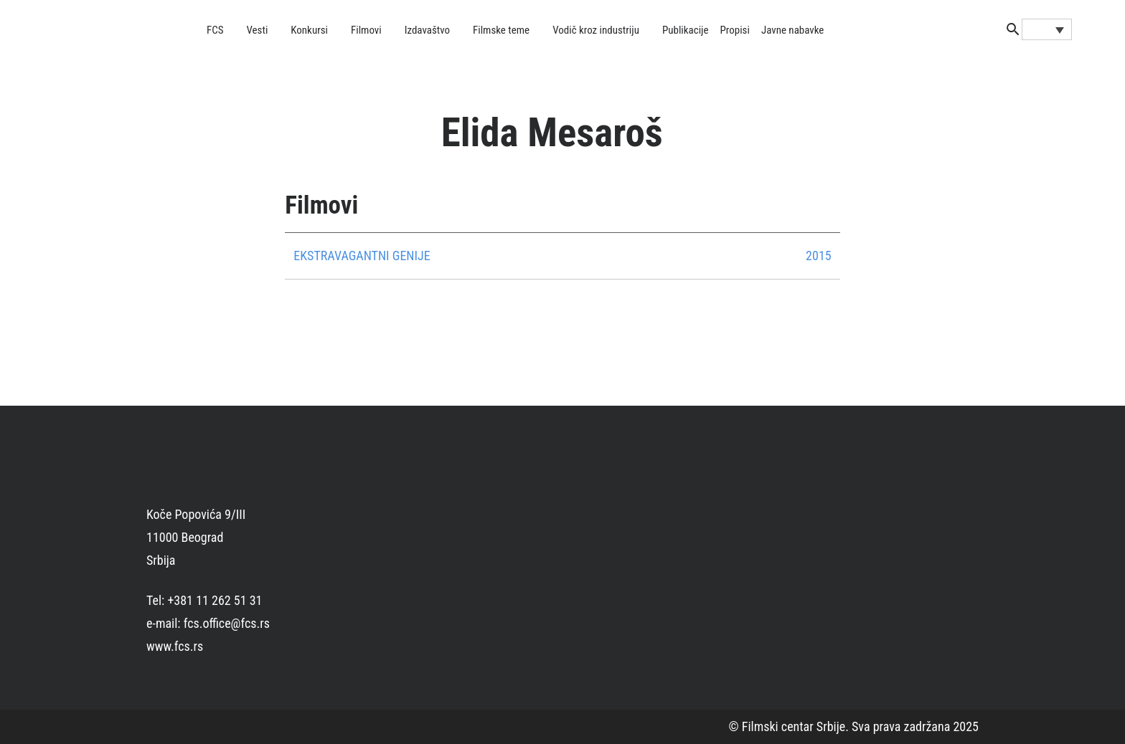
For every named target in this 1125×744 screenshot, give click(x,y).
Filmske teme (501, 30)
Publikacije (685, 30)
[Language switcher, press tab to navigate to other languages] (1047, 29)
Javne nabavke (792, 30)
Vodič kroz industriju (595, 30)
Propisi (735, 30)
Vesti (257, 30)
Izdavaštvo (427, 30)
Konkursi (309, 30)
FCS (215, 30)
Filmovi (366, 30)
